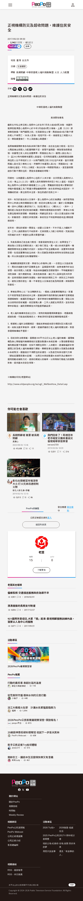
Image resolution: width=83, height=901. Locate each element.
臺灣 (18, 60)
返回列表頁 (41, 524)
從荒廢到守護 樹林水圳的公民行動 (27, 695)
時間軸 (12, 811)
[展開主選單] (10, 5)
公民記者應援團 (15, 836)
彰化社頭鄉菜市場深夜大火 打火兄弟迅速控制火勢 (26, 484)
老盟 (41, 552)
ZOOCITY (16, 748)
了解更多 (41, 570)
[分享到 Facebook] (15, 89)
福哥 (14, 711)
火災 (57, 72)
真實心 (16, 441)
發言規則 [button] (70, 509)
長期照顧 (20, 72)
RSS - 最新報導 (15, 870)
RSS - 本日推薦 (15, 874)
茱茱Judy (16, 760)
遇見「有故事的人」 (66, 853)
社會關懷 (22, 66)
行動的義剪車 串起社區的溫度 (24, 682)
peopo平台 (17, 723)
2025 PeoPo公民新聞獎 (51, 837)
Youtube (27, 789)
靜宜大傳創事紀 (19, 686)
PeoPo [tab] (32, 508)
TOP (72, 885)
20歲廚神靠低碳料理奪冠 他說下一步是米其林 (33, 732)
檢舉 (27, 46)
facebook (19, 789)
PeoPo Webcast (19, 735)
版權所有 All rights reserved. (22, 79)
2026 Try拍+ (49, 828)
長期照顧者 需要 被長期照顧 (26, 436)
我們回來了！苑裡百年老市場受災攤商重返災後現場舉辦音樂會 (60, 438)
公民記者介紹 (14, 840)
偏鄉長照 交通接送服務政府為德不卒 (28, 592)
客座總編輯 (13, 845)
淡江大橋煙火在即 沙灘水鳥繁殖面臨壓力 (32, 707)
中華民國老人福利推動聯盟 (40, 72)
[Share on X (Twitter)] (20, 89)
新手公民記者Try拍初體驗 (22, 744)
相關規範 (13, 806)
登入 (49, 517)
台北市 (25, 60)
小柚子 (15, 698)
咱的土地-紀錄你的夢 (51, 845)
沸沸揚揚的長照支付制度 (22, 605)
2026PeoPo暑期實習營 (20, 666)
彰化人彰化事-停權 (21, 490)
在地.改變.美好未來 (67, 845)
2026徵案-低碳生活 (66, 829)
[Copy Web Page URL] (30, 89)
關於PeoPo (14, 802)
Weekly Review (16, 815)
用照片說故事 (49, 851)
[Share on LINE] (25, 89)
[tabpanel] (41, 517)
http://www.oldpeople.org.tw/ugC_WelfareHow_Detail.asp (38, 384)
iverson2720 (53, 445)
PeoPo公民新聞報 (16, 828)
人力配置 (64, 72)
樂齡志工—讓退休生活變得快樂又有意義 (30, 757)
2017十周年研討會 (67, 837)
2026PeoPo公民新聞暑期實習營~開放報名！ (33, 720)
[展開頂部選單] (73, 5)
